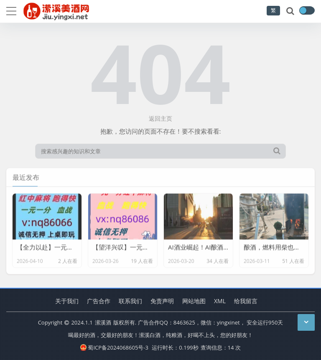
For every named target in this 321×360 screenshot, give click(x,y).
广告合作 (98, 301)
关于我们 (67, 301)
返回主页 (160, 118)
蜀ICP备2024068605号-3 (114, 347)
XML (220, 301)
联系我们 (130, 301)
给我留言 (245, 301)
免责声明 (162, 301)
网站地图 (194, 301)
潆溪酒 (103, 322)
